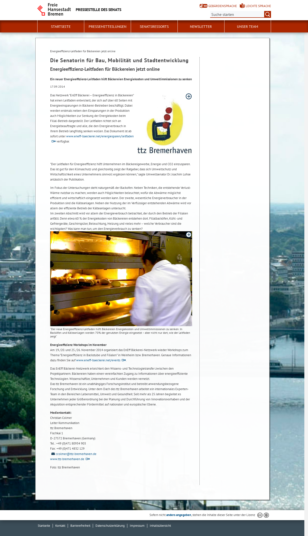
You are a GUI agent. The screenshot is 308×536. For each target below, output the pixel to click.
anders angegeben (178, 515)
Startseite (61, 26)
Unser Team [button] (247, 26)
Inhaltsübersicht (160, 526)
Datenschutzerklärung (110, 526)
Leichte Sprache (258, 6)
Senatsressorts (154, 26)
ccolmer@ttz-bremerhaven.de (73, 454)
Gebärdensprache (222, 6)
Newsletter (201, 26)
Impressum (137, 526)
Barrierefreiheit (80, 526)
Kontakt (60, 526)
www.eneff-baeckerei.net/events (98, 360)
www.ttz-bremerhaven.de (67, 459)
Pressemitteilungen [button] (107, 26)
